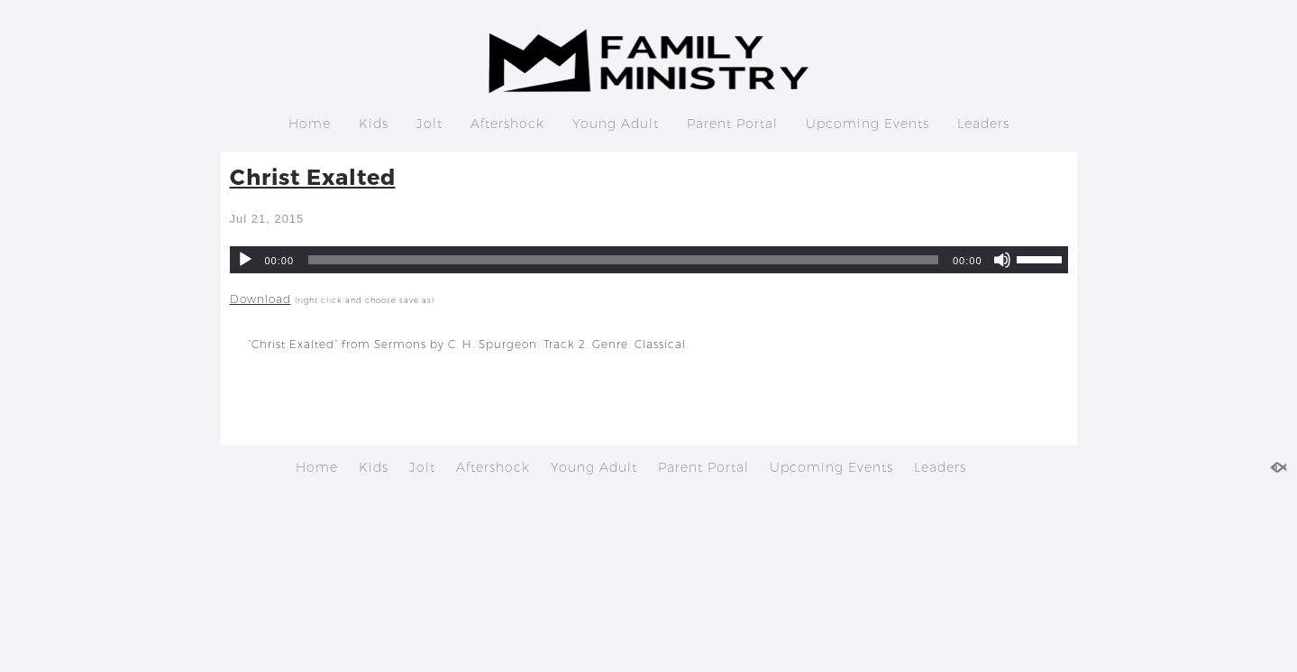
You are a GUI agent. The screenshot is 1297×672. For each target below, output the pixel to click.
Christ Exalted (313, 176)
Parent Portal (732, 123)
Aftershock (507, 123)
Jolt (429, 123)
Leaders (983, 123)
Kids (373, 123)
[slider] (623, 259)
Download (260, 299)
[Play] (245, 260)
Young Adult (615, 123)
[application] (649, 259)
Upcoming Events (867, 123)
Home (309, 123)
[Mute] (1002, 260)
